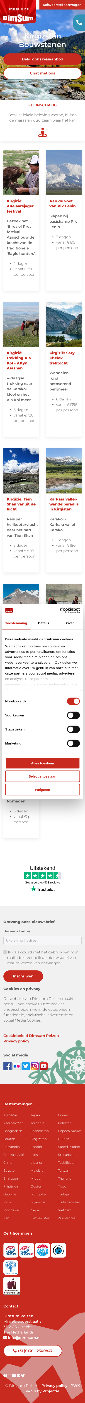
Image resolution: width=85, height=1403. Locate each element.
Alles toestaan (42, 763)
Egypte (9, 1170)
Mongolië (38, 1194)
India (7, 1202)
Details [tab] (43, 623)
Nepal (35, 1210)
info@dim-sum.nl (22, 1338)
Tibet (62, 1186)
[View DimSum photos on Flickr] (17, 1066)
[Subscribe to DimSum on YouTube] (44, 1066)
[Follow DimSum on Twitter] (26, 1066)
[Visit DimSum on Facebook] (7, 1066)
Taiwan (63, 1170)
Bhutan (9, 1139)
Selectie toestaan (42, 776)
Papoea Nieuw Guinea (69, 1135)
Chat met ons (42, 73)
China (7, 1163)
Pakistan (65, 1123)
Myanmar (38, 1202)
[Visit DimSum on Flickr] (19, 1376)
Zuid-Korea (66, 1218)
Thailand (64, 1178)
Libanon (37, 1163)
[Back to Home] (18, 12)
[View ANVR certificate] (43, 1249)
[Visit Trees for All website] (10, 1266)
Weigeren (42, 789)
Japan (35, 1115)
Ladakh (36, 1147)
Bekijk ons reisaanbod (42, 59)
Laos (34, 1155)
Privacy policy (16, 1041)
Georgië (9, 1194)
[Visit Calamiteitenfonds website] (58, 1249)
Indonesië (11, 1210)
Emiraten (10, 1178)
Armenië (10, 1115)
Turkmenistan (69, 1202)
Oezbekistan (40, 1218)
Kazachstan (40, 1131)
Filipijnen (10, 1186)
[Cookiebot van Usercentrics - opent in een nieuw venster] (60, 610)
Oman (63, 1115)
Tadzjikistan (67, 1163)
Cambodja (11, 1147)
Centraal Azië (13, 1155)
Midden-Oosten (37, 1182)
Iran (6, 1218)
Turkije (63, 1194)
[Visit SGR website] (11, 1249)
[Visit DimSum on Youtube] (14, 1376)
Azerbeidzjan (13, 1123)
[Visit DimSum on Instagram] (10, 1376)
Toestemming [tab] (16, 623)
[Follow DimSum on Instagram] (35, 1066)
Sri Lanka (65, 1155)
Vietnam (65, 1210)
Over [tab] (70, 623)
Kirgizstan (39, 1139)
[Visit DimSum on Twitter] (23, 1376)
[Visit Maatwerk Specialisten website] (11, 1285)
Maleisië (37, 1170)
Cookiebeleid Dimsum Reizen (31, 1036)
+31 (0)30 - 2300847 (33, 1351)
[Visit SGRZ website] (27, 1249)
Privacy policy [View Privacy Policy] (54, 1386)
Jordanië (37, 1123)
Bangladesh (12, 1131)
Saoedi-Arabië (69, 1147)
